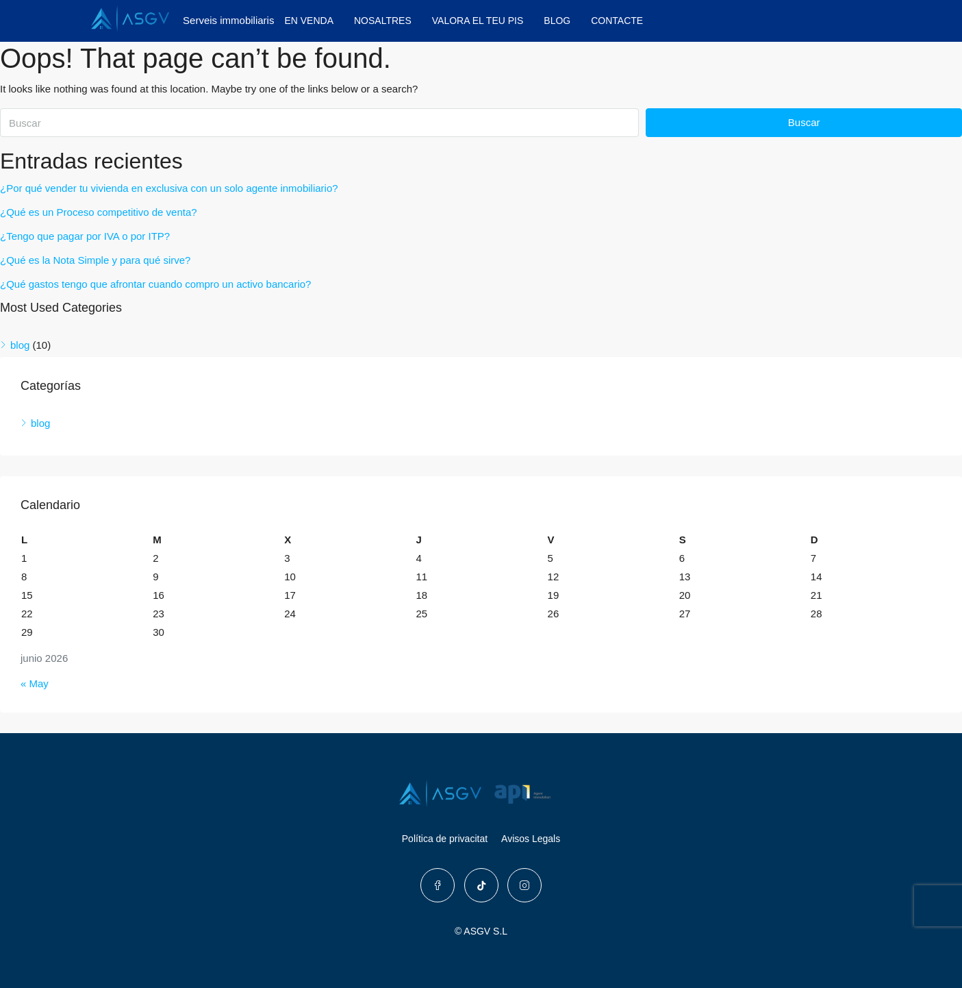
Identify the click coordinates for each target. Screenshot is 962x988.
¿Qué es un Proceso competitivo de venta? (98, 212)
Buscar (804, 122)
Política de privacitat (445, 838)
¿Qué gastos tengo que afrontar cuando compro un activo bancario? (155, 284)
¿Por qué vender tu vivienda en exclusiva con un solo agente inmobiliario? (169, 188)
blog (19, 345)
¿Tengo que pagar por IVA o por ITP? (85, 236)
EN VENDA (308, 20)
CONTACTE (617, 20)
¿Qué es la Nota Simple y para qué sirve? (95, 260)
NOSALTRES (383, 20)
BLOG (557, 20)
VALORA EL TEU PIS (478, 20)
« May (35, 683)
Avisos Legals (530, 838)
